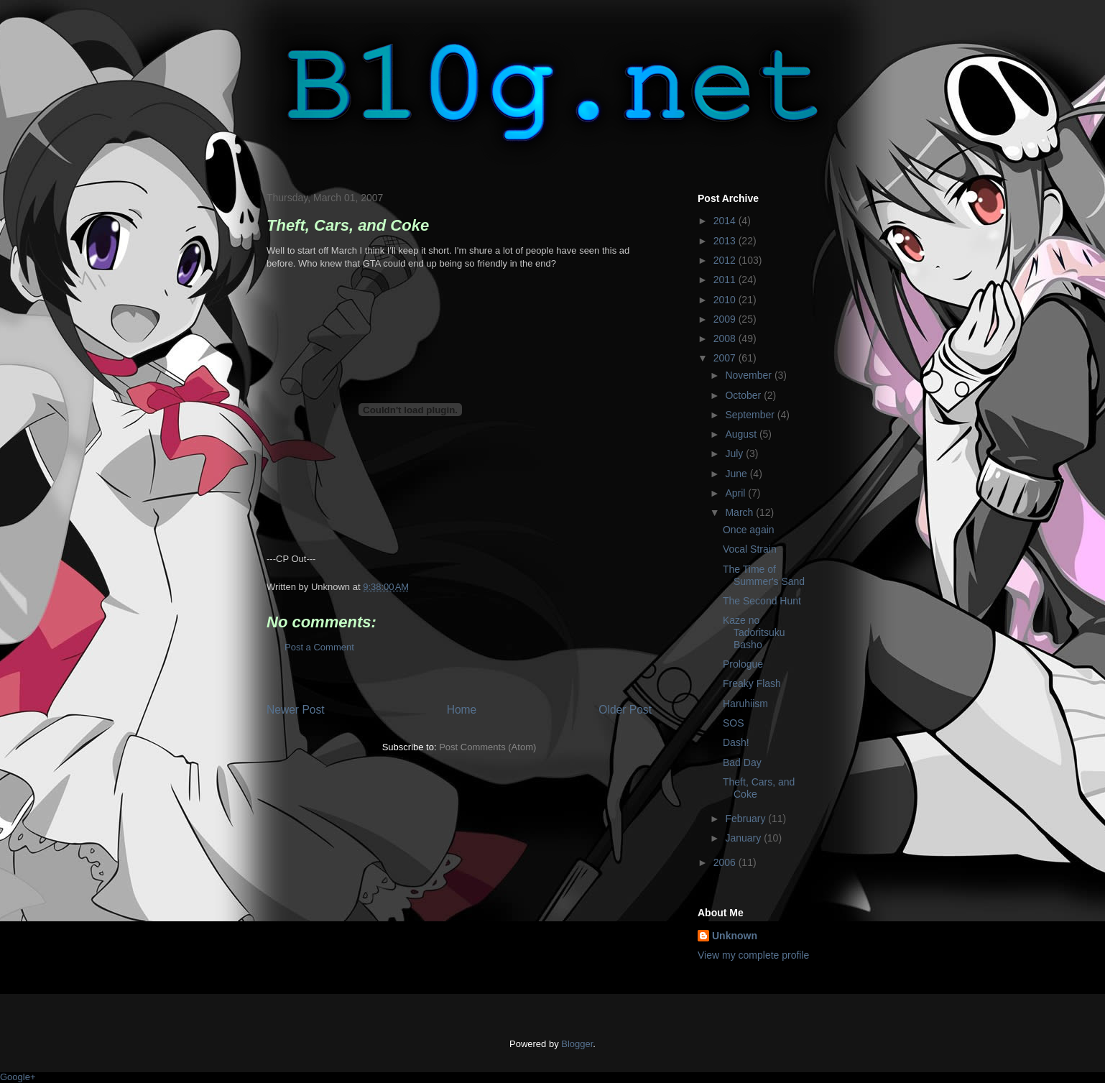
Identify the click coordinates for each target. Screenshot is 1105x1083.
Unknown (734, 935)
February (746, 818)
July (735, 453)
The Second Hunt (762, 601)
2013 (726, 240)
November (749, 375)
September (751, 414)
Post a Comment (319, 647)
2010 (726, 299)
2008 (726, 338)
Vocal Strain (750, 549)
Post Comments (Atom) (487, 747)
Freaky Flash (752, 683)
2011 (726, 279)
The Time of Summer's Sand (764, 575)
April (736, 493)
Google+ (18, 1077)
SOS (733, 723)
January (744, 838)
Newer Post (296, 710)
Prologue (743, 664)
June (737, 473)
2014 (726, 220)
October (744, 395)
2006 (726, 862)
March (740, 512)
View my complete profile (753, 955)
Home (462, 710)
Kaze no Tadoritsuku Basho (754, 632)
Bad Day (742, 762)
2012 (726, 260)
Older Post (625, 710)
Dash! (736, 742)
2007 (726, 358)
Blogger (577, 1043)
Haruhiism (745, 703)
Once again (749, 529)
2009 (726, 319)
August (742, 434)
